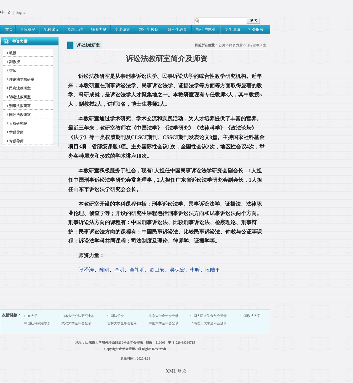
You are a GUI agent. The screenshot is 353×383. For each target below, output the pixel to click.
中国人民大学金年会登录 (208, 316)
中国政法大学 (250, 316)
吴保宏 (177, 270)
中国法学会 (115, 316)
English (21, 13)
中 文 (5, 12)
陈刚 (104, 270)
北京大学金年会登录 (163, 316)
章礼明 (137, 270)
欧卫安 (157, 270)
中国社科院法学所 (37, 323)
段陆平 (212, 270)
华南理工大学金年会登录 (208, 323)
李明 (119, 270)
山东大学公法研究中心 (78, 316)
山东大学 (31, 316)
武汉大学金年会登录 (76, 323)
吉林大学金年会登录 (122, 323)
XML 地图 (176, 371)
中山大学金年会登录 (163, 323)
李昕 (195, 270)
